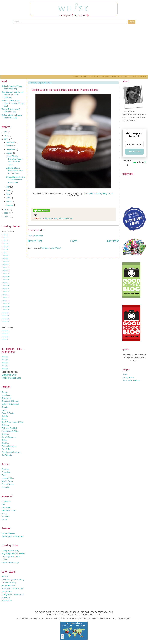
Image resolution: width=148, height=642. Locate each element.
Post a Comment (35, 236)
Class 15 (5, 277)
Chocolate (6, 472)
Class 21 (5, 295)
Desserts (5, 434)
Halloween (6, 507)
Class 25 (5, 307)
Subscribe (134, 151)
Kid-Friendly (7, 455)
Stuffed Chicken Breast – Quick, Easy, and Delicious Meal (13, 103)
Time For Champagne (11, 378)
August (9, 153)
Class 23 (5, 301)
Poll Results (7, 600)
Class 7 (5, 252)
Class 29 (5, 319)
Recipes (105, 76)
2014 (6, 132)
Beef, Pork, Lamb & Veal (12, 422)
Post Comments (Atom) (50, 248)
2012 (6, 135)
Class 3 (5, 240)
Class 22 (5, 298)
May (8, 194)
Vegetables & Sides (10, 431)
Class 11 (5, 264)
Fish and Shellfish (9, 428)
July (8, 187)
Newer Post (35, 241)
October (9, 146)
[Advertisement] (74, 52)
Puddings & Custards (11, 452)
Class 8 (5, 255)
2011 (6, 139)
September (11, 149)
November (10, 142)
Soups (4, 419)
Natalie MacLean (48, 218)
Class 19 (5, 289)
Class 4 (5, 243)
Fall (3, 504)
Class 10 (5, 261)
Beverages (6, 398)
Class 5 (5, 246)
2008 (6, 217)
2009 (6, 213)
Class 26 (5, 310)
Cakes (4, 440)
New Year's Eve (8, 510)
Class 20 (5, 292)
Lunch (4, 410)
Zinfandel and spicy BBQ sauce (99, 193)
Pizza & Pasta (8, 413)
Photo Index (94, 76)
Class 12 (5, 267)
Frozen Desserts (9, 446)
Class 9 (5, 258)
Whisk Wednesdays (10, 562)
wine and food (65, 218)
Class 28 (5, 316)
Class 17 (5, 283)
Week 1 (5, 357)
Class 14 (5, 274)
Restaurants (117, 76)
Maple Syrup (7, 481)
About (83, 76)
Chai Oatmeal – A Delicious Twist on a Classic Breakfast (12, 95)
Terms (127, 76)
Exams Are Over (9, 375)
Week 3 (5, 363)
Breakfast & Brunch (10, 401)
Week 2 (5, 360)
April (8, 198)
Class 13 (5, 270)
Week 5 (5, 369)
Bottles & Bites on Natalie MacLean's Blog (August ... (14, 170)
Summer (5, 516)
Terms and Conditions (131, 381)
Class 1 (5, 234)
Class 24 (5, 304)
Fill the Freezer (8, 533)
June (8, 190)
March (9, 201)
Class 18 (5, 286)
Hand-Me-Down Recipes (12, 536)
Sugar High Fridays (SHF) (13, 553)
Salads (5, 416)
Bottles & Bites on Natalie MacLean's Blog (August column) (65, 89)
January (9, 205)
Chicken (5, 425)
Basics (4, 392)
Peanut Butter (8, 484)
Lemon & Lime (8, 478)
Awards (5, 576)
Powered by (134, 162)
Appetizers (6, 395)
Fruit (4, 475)
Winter (4, 519)
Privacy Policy (128, 377)
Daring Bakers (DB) (10, 550)
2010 (6, 209)
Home (75, 76)
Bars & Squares (8, 437)
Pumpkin (5, 487)
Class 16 (5, 280)
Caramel (5, 469)
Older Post (112, 241)
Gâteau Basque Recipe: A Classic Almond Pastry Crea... (15, 179)
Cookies (5, 443)
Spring (4, 513)
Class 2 (5, 237)
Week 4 (5, 366)
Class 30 (5, 322)
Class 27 (5, 313)
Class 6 (5, 249)
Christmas (6, 501)
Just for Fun (7, 591)
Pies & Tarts (7, 449)
